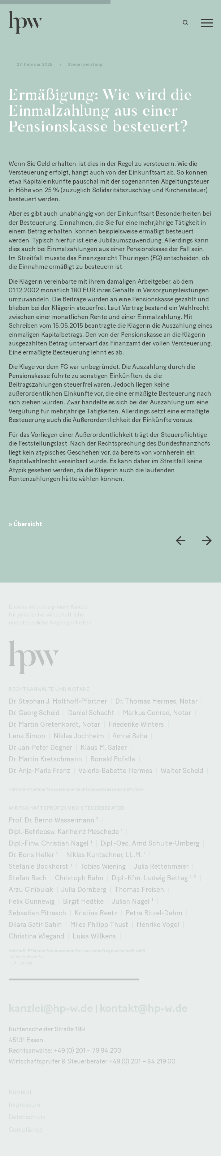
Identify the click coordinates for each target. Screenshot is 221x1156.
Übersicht (28, 524)
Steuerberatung (84, 64)
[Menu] (207, 22)
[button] (187, 22)
